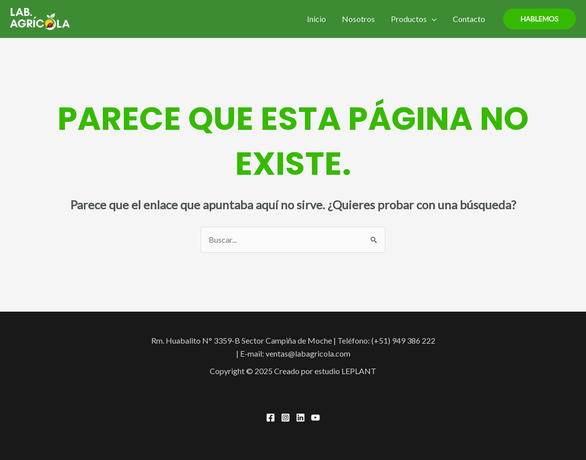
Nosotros (358, 18)
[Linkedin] (300, 417)
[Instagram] (285, 417)
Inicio (316, 18)
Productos (414, 18)
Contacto (469, 18)
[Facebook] (270, 417)
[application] (432, 18)
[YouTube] (315, 417)
